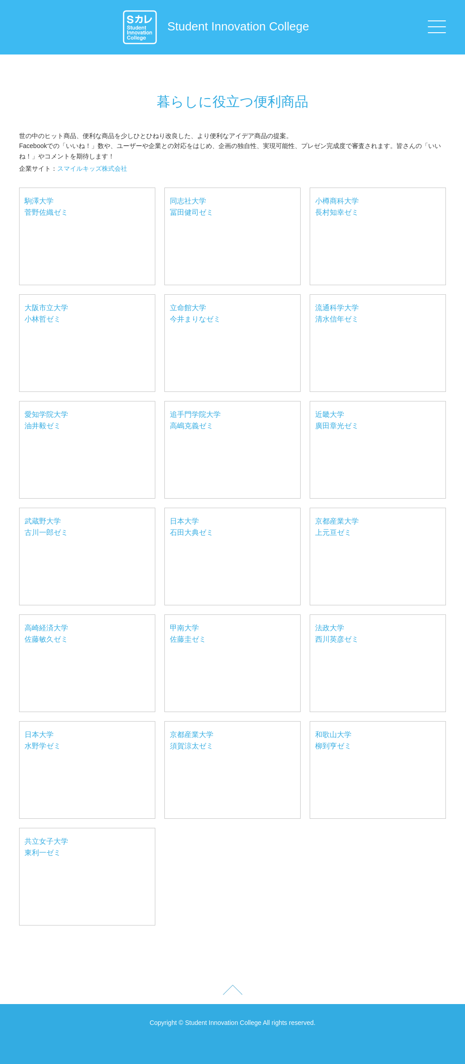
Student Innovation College (215, 26)
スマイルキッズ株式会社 (92, 168)
